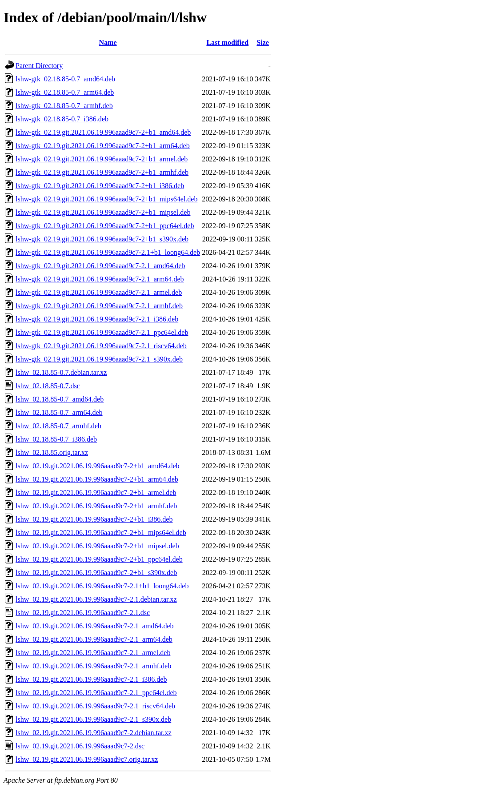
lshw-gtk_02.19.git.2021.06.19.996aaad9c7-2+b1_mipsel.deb (103, 212)
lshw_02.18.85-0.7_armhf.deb (58, 426)
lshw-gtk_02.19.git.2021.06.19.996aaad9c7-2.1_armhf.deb (99, 306)
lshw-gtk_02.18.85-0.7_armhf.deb (64, 105)
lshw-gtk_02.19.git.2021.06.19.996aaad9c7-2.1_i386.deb (97, 319)
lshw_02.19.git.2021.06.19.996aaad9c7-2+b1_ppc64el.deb (99, 559)
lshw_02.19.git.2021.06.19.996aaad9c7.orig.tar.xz (87, 759)
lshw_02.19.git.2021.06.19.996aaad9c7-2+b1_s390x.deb (96, 572)
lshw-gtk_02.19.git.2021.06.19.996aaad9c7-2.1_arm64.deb (100, 279)
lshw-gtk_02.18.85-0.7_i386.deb (62, 119)
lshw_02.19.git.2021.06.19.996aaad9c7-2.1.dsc (83, 612)
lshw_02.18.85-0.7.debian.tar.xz (61, 372)
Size (263, 42)
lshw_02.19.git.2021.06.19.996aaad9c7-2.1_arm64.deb (94, 639)
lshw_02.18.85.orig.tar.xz (52, 452)
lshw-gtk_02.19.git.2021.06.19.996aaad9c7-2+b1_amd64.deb (103, 132)
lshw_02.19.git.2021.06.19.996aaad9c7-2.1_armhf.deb (93, 666)
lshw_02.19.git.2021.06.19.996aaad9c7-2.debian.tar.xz (94, 732)
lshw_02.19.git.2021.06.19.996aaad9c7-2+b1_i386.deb (94, 519)
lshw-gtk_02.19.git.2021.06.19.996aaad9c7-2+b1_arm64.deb (103, 145)
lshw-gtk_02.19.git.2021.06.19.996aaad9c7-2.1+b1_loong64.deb (108, 252)
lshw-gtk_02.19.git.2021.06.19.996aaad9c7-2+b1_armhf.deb (102, 172)
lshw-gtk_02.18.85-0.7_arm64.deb (65, 92)
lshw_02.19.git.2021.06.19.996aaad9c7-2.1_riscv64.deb (95, 706)
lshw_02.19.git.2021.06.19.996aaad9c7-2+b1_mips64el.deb (101, 532)
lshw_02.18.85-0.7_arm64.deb (59, 412)
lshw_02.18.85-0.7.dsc (48, 386)
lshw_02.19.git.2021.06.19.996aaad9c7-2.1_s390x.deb (93, 719)
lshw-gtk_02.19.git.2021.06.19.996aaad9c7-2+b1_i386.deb (100, 185)
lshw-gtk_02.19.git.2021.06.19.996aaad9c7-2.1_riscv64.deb (101, 346)
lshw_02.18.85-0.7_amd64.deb (60, 399)
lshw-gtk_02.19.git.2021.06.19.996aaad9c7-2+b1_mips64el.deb (106, 199)
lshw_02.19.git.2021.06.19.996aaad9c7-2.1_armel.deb (93, 652)
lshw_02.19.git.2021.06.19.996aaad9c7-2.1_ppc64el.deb (96, 692)
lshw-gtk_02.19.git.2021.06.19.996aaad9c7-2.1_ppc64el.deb (102, 332)
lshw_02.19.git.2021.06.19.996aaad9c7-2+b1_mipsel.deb (97, 546)
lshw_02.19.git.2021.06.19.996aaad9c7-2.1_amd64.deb (95, 626)
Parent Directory (39, 65)
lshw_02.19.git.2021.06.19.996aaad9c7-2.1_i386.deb (91, 679)
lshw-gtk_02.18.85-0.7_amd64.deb (65, 79)
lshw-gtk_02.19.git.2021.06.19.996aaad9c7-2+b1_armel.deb (102, 159)
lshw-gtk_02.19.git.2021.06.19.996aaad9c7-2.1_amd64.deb (100, 265)
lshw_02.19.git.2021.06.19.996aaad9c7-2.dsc (80, 746)
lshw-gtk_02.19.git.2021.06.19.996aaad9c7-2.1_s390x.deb (99, 359)
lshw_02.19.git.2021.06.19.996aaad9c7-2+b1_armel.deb (96, 492)
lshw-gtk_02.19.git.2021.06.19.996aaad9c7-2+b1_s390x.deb (102, 239)
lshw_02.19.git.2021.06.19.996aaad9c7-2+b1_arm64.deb (97, 479)
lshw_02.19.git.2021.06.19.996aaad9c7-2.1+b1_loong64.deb (102, 586)
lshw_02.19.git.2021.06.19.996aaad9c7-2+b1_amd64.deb (98, 466)
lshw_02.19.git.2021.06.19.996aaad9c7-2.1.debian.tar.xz (96, 599)
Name (108, 42)
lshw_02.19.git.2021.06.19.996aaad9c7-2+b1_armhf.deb (96, 506)
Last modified (227, 42)
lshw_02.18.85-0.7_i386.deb (56, 439)
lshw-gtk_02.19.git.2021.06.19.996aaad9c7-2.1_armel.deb (99, 292)
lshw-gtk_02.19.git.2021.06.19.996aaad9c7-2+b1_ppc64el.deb (105, 225)
